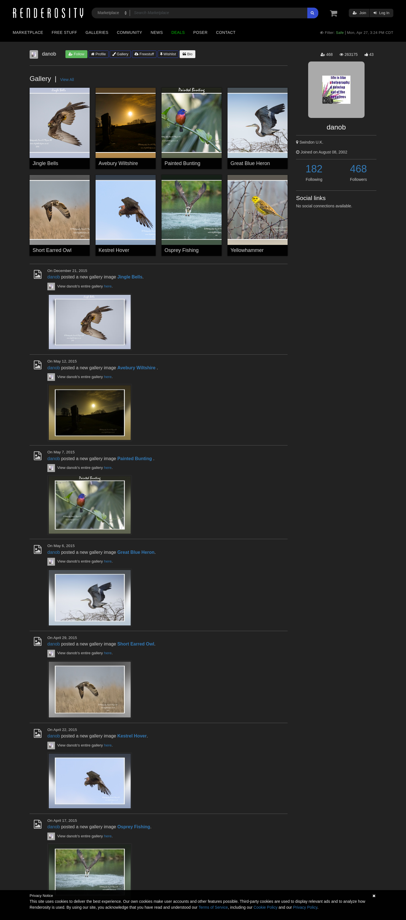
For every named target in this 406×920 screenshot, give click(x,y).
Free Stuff (64, 32)
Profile (98, 54)
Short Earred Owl (52, 250)
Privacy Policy (305, 907)
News (157, 32)
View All (67, 79)
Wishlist (168, 54)
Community (129, 32)
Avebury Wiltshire (118, 163)
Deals (178, 32)
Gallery (120, 54)
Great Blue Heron (250, 163)
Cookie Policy (265, 907)
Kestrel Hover (114, 250)
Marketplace (28, 32)
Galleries (96, 32)
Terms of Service (213, 907)
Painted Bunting (182, 163)
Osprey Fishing (182, 250)
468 (358, 169)
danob (53, 277)
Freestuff (144, 54)
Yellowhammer (247, 250)
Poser (200, 32)
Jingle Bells (45, 163)
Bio (187, 54)
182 (314, 169)
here (108, 286)
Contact (225, 32)
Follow (76, 54)
